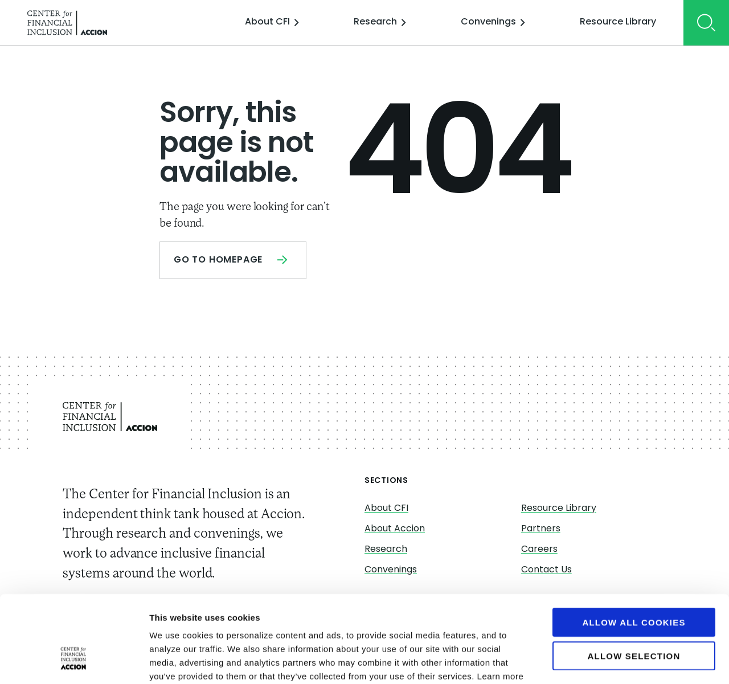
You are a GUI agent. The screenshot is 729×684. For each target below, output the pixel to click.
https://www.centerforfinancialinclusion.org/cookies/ (371, 615)
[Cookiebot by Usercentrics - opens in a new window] (74, 661)
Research (380, 22)
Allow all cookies (633, 547)
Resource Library (618, 22)
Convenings (493, 22)
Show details (597, 661)
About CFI (272, 22)
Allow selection (634, 581)
